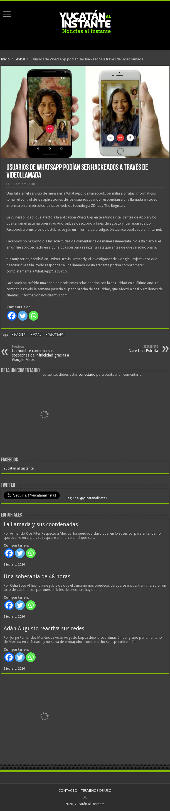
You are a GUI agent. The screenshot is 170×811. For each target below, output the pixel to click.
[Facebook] (12, 316)
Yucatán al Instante (19, 468)
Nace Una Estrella (129, 349)
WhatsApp (55, 334)
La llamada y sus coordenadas (41, 524)
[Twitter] (23, 316)
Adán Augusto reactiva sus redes (44, 628)
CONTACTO (67, 790)
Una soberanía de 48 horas (37, 576)
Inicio (5, 59)
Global (19, 59)
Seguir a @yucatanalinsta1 (86, 498)
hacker (20, 334)
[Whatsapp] (33, 316)
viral (37, 334)
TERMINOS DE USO (96, 790)
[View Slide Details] (44, 415)
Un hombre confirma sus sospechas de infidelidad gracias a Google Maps (40, 353)
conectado (86, 374)
